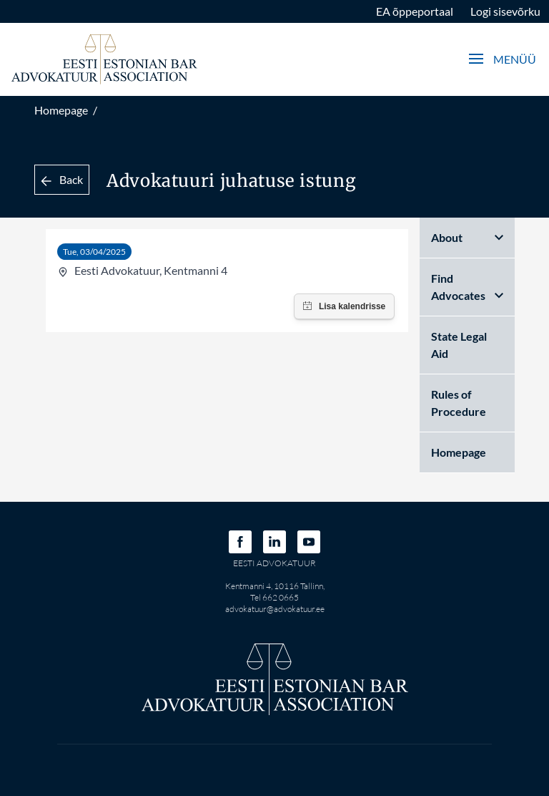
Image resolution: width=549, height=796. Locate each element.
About (467, 237)
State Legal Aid (459, 344)
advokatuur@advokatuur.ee (275, 608)
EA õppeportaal (414, 11)
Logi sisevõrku (505, 11)
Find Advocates (467, 286)
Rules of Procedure (458, 402)
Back (62, 179)
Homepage (61, 110)
